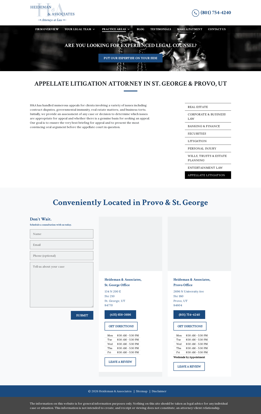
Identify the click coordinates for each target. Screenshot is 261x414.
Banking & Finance (204, 126)
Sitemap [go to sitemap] (141, 391)
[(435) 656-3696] (120, 314)
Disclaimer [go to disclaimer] (159, 391)
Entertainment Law (205, 167)
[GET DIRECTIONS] (121, 326)
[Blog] (140, 29)
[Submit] (82, 315)
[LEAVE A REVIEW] (120, 361)
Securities (197, 133)
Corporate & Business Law (207, 116)
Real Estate (198, 107)
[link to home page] (52, 12)
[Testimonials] (161, 29)
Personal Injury (202, 148)
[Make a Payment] (189, 29)
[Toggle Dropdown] (95, 29)
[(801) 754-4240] (189, 314)
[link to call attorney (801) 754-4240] (211, 13)
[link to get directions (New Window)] (130, 298)
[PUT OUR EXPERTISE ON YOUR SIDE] (130, 58)
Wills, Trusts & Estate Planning (207, 158)
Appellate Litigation (206, 175)
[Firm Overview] (47, 29)
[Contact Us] (217, 29)
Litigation (197, 141)
